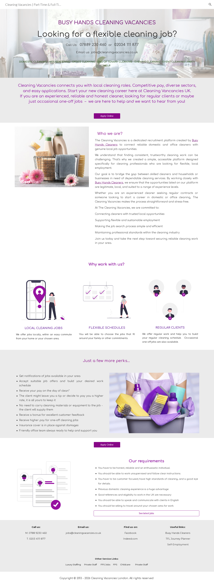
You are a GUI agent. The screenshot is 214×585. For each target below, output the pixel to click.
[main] (107, 43)
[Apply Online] (107, 116)
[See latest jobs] (146, 513)
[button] (210, 4)
